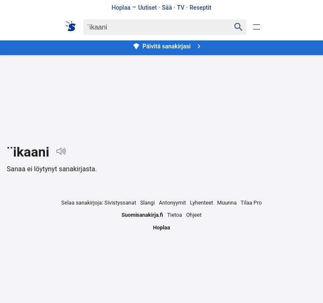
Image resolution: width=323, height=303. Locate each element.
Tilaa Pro (251, 202)
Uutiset (147, 7)
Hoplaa (121, 7)
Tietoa (174, 215)
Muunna (226, 202)
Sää (167, 7)
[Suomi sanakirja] (73, 26)
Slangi (147, 202)
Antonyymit (172, 202)
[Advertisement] (161, 93)
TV (181, 7)
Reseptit (201, 7)
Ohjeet (194, 215)
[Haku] (149, 27)
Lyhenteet (201, 202)
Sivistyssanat (120, 202)
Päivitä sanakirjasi (167, 46)
